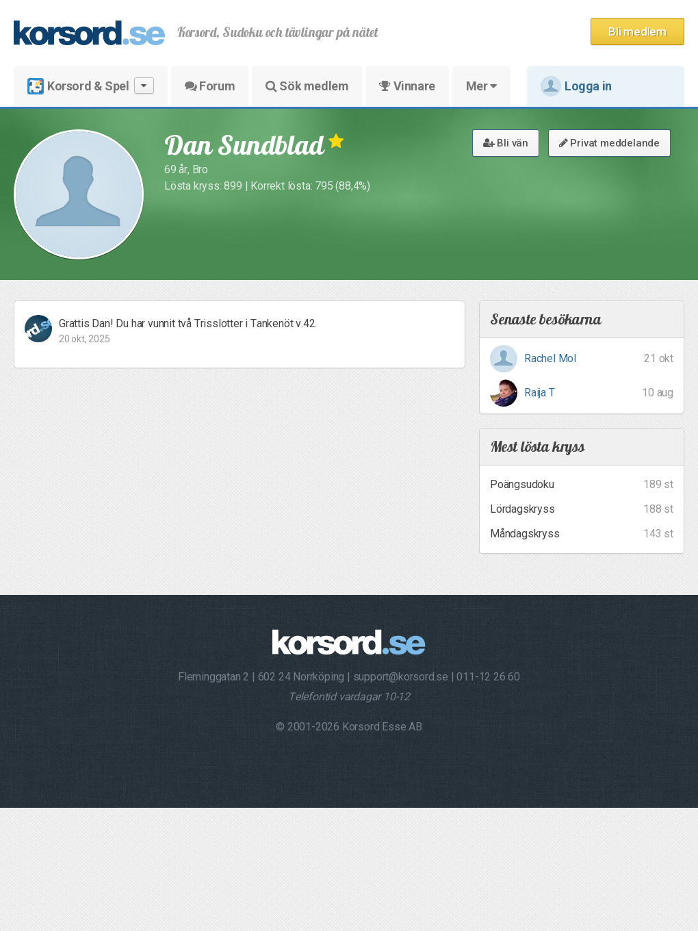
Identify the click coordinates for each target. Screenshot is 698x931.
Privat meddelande (609, 143)
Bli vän (505, 143)
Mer (481, 86)
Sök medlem (307, 86)
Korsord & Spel (90, 85)
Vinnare (407, 86)
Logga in (576, 86)
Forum (210, 86)
